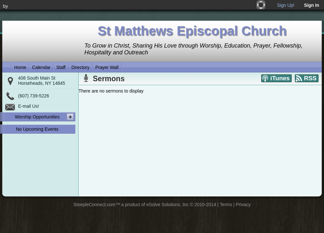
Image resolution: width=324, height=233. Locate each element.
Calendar (41, 67)
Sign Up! (286, 5)
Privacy (243, 204)
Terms (226, 204)
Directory (80, 67)
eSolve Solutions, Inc (167, 204)
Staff (61, 67)
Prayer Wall (107, 67)
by (5, 6)
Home (20, 67)
